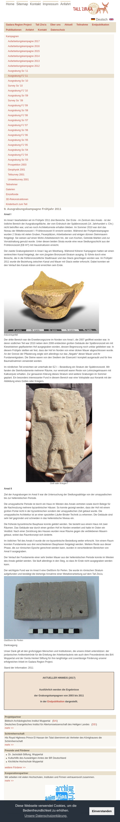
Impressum (50, 4)
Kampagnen (12, 36)
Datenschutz (58, 29)
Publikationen (14, 29)
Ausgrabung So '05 (18, 140)
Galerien (10, 189)
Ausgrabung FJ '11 (18, 75)
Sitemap (22, 4)
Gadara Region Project (18, 24)
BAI (55, 720)
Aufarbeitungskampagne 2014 (24, 56)
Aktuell (68, 24)
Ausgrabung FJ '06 (18, 135)
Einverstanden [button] (102, 811)
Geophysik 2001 (16, 169)
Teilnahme (82, 24)
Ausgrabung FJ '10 (18, 90)
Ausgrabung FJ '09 (18, 105)
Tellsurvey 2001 (16, 174)
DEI (94, 724)
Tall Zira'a (40, 24)
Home (10, 4)
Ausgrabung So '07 (18, 120)
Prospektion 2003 (17, 164)
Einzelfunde (12, 194)
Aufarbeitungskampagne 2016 (24, 46)
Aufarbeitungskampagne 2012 (24, 66)
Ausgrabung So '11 (18, 71)
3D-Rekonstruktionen (17, 199)
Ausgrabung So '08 (18, 110)
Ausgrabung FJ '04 (18, 154)
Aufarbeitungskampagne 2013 (24, 61)
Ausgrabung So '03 (18, 159)
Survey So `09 (15, 100)
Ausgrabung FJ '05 (18, 145)
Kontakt (35, 4)
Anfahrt (65, 4)
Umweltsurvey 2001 (18, 179)
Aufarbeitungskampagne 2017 (24, 41)
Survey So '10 (15, 85)
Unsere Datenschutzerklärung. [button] (46, 815)
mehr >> (9, 728)
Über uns (55, 24)
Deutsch (102, 19)
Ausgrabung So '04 (18, 150)
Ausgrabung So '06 (18, 130)
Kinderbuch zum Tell (16, 204)
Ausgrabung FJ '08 (18, 115)
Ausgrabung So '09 (18, 95)
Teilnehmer (12, 184)
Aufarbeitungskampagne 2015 (24, 51)
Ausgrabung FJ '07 (18, 125)
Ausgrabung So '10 (18, 80)
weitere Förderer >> (15, 767)
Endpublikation (100, 24)
